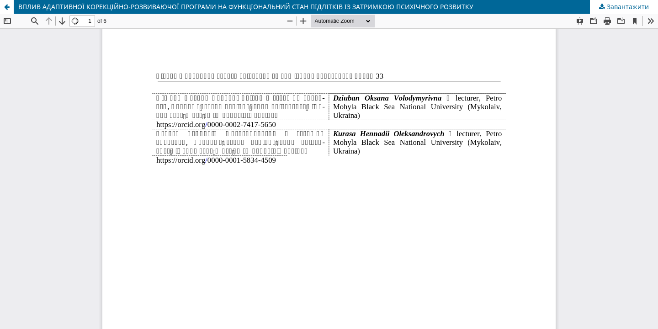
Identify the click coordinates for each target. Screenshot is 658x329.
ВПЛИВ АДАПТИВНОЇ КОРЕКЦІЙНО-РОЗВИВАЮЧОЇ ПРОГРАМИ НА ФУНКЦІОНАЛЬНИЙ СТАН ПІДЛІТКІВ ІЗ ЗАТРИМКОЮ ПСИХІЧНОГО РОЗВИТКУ (245, 6)
